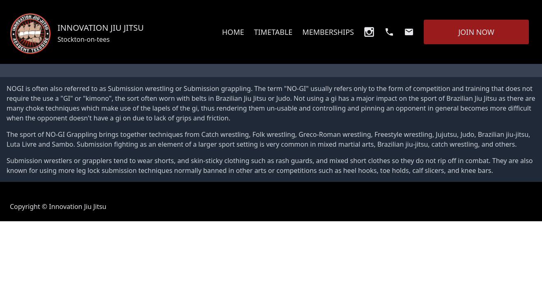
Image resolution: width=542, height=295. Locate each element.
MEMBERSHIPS (328, 32)
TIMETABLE (273, 32)
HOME (233, 32)
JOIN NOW (476, 32)
